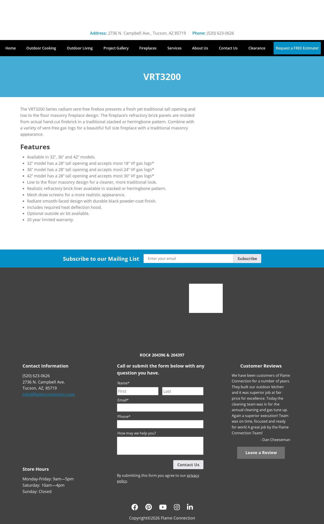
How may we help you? (136, 433)
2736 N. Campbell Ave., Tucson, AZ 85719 (147, 33)
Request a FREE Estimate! (297, 48)
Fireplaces (148, 48)
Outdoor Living (80, 48)
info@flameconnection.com (48, 394)
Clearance (256, 48)
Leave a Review (261, 452)
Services (174, 48)
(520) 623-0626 (220, 33)
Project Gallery (116, 48)
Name (123, 383)
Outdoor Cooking (41, 48)
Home (10, 48)
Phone (123, 416)
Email (123, 400)
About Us (200, 48)
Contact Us (228, 48)
